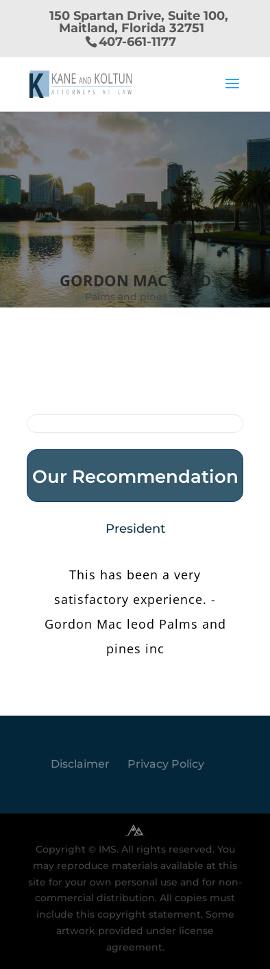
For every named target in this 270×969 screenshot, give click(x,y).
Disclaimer (80, 763)
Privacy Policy (165, 763)
